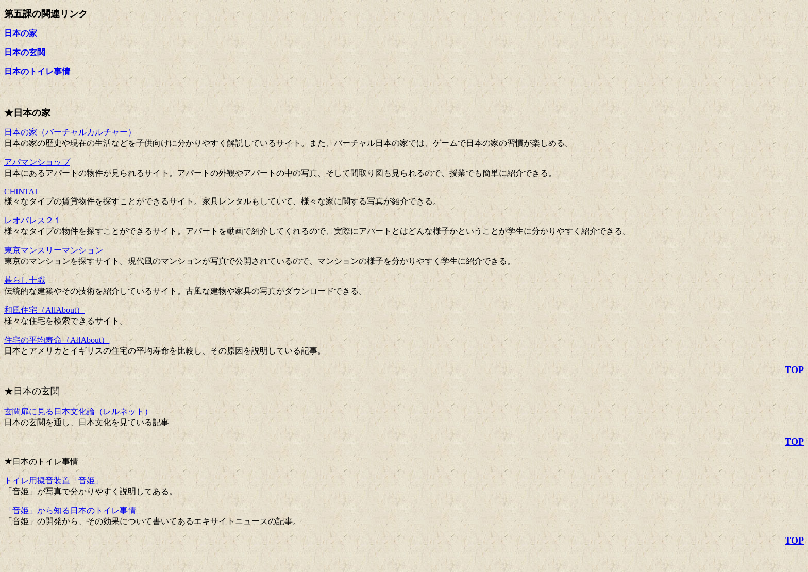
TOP (794, 370)
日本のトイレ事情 (37, 71)
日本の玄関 (24, 52)
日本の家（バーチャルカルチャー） (70, 132)
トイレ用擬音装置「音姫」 (53, 480)
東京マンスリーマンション (53, 250)
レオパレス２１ (33, 220)
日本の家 (20, 33)
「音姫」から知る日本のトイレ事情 (70, 510)
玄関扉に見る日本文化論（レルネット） (78, 411)
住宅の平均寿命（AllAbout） (56, 339)
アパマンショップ (37, 162)
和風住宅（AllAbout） (44, 310)
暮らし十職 (24, 280)
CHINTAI (20, 191)
